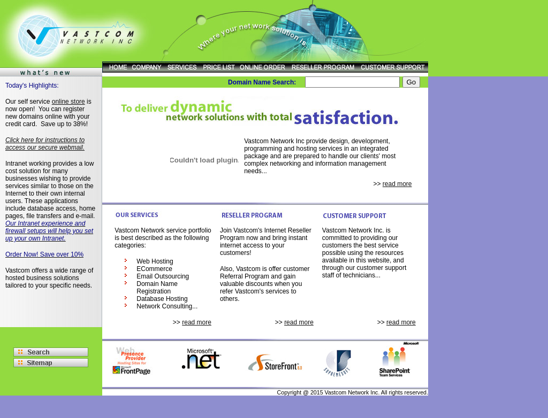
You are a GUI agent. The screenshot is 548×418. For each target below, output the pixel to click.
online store (68, 101)
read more (397, 184)
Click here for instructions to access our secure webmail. (45, 143)
